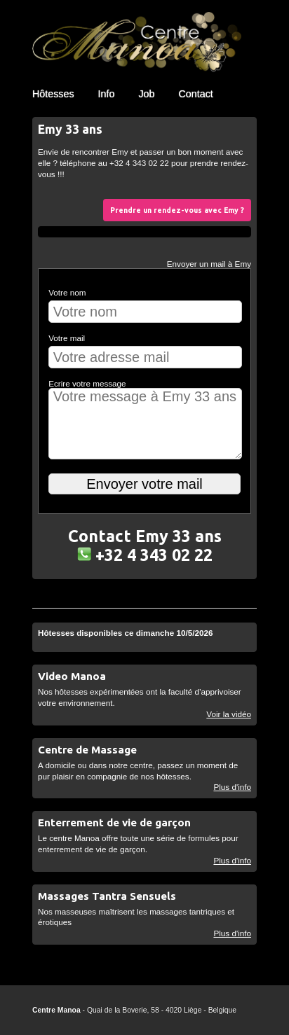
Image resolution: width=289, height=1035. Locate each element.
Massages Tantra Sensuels (107, 896)
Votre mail (66, 337)
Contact (195, 93)
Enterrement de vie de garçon (114, 822)
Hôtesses (53, 93)
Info (106, 93)
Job (146, 93)
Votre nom (67, 292)
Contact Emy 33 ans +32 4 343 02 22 (145, 545)
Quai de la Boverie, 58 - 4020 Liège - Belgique (161, 1010)
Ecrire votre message (87, 383)
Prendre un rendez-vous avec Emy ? (177, 210)
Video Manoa (72, 676)
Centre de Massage (87, 750)
